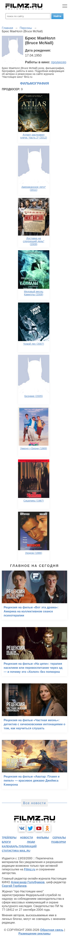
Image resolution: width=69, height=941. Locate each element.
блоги (6, 841)
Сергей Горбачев (14, 885)
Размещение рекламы (34, 933)
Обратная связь (51, 929)
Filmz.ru (29, 869)
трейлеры (9, 837)
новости (26, 837)
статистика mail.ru (16, 850)
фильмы (43, 837)
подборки (58, 841)
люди (31, 841)
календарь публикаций (19, 846)
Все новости (34, 803)
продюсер (58, 62)
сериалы (59, 837)
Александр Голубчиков (28, 882)
